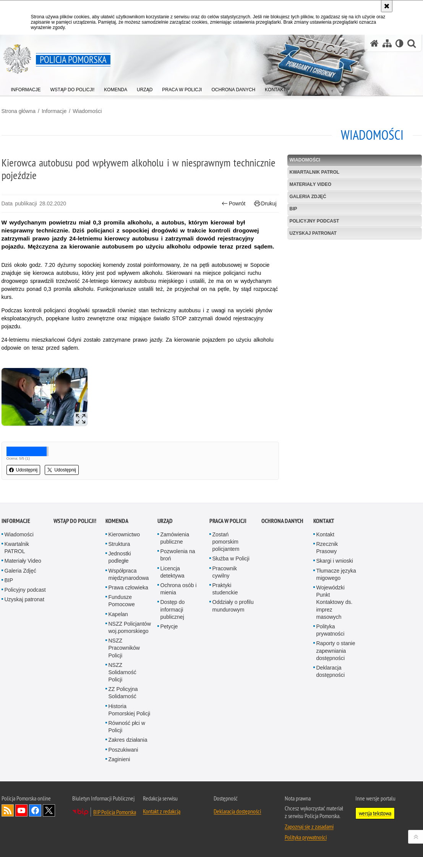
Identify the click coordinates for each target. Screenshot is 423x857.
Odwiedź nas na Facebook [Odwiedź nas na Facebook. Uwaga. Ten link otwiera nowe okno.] (35, 810)
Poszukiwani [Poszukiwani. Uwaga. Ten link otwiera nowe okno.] (123, 750)
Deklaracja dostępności (330, 671)
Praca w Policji (227, 521)
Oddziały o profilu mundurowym (233, 605)
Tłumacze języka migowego (336, 574)
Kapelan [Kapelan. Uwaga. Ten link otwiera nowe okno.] (118, 614)
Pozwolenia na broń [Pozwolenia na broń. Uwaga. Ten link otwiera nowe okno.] (177, 555)
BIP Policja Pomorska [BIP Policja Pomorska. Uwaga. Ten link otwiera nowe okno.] (114, 812)
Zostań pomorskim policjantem (226, 541)
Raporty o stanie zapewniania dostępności (335, 650)
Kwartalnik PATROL (315, 172)
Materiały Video (311, 184)
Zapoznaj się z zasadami (309, 826)
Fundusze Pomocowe (122, 600)
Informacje (54, 111)
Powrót (233, 203)
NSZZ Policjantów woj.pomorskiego (130, 627)
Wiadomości (87, 111)
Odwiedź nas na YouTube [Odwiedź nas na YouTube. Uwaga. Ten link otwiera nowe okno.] (21, 810)
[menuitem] (26, 88)
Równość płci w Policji (127, 726)
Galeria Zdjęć (308, 196)
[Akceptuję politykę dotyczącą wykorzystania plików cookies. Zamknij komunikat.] (386, 6)
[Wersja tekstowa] (399, 43)
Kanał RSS (8, 810)
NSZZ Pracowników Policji (124, 648)
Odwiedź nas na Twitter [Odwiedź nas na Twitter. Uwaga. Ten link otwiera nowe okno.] (49, 810)
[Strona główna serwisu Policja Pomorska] (374, 43)
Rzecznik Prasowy (327, 547)
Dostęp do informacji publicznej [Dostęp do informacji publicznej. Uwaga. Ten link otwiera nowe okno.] (172, 609)
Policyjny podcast (314, 221)
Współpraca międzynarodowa (129, 574)
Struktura (119, 544)
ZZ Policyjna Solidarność (123, 692)
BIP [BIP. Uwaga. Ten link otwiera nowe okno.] (293, 208)
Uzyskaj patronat (313, 233)
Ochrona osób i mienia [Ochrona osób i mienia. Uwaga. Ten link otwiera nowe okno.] (178, 589)
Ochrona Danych (282, 521)
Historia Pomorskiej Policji (130, 710)
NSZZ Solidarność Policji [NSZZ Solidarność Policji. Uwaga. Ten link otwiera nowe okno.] (122, 672)
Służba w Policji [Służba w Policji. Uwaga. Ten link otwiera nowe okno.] (231, 558)
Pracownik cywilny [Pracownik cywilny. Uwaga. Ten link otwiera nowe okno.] (224, 572)
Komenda (116, 521)
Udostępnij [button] (23, 470)
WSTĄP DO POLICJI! (74, 521)
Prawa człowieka (128, 587)
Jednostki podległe (120, 557)
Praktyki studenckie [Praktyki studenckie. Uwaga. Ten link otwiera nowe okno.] (225, 589)
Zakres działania (128, 740)
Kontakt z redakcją (161, 811)
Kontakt (323, 521)
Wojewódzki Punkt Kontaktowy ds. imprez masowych (334, 602)
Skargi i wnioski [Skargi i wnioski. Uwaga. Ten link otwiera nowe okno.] (334, 561)
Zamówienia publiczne (174, 538)
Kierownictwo (124, 534)
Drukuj (265, 203)
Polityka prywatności (330, 630)
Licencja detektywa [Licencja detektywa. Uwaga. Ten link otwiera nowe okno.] (172, 572)
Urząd (165, 521)
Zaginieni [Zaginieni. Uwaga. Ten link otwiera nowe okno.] (119, 759)
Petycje (169, 626)
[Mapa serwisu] (387, 43)
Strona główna (19, 111)
